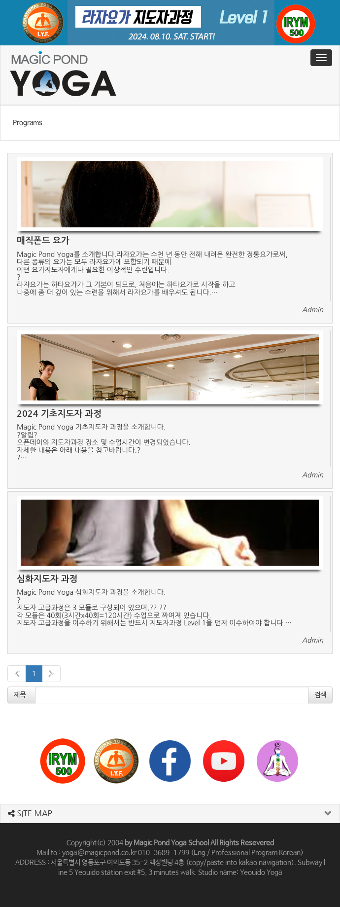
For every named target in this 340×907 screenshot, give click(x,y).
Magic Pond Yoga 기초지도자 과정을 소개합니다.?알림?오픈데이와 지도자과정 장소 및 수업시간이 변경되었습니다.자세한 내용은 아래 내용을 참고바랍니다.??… (104, 442)
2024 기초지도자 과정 (59, 413)
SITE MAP (30, 813)
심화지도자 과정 (47, 579)
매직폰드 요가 (43, 240)
